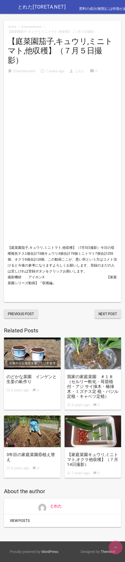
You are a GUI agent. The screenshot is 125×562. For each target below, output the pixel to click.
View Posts (20, 521)
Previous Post (21, 314)
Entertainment (31, 27)
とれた (80, 71)
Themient (108, 552)
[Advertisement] (62, 115)
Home (12, 27)
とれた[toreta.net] (42, 7)
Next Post (108, 314)
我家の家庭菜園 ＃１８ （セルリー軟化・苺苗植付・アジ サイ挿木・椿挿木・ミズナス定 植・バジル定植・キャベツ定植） (92, 386)
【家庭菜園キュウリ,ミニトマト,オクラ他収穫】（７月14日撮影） (92, 459)
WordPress (49, 552)
